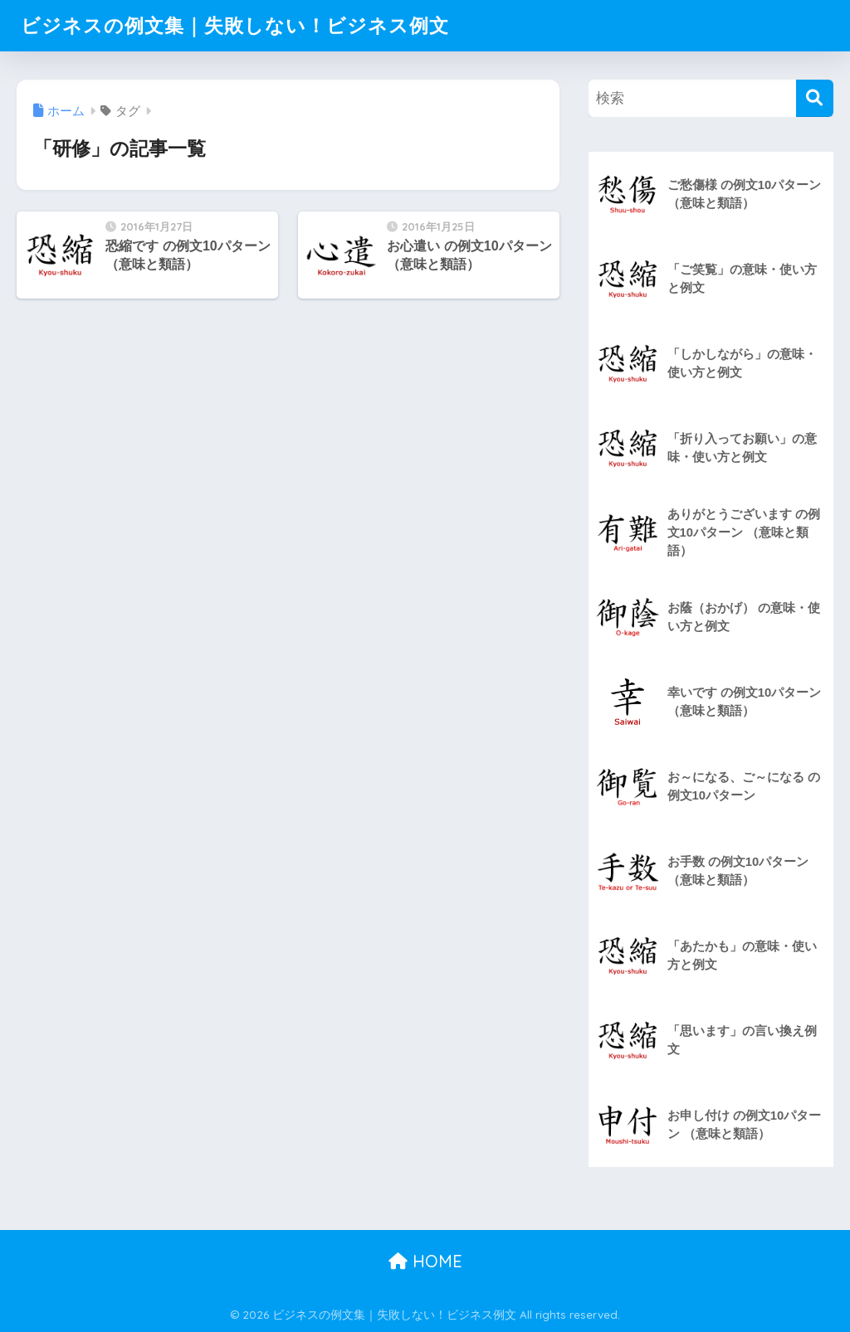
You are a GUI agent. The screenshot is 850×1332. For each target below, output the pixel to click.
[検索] (814, 98)
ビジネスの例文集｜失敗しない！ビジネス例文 (235, 25)
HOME (425, 1261)
